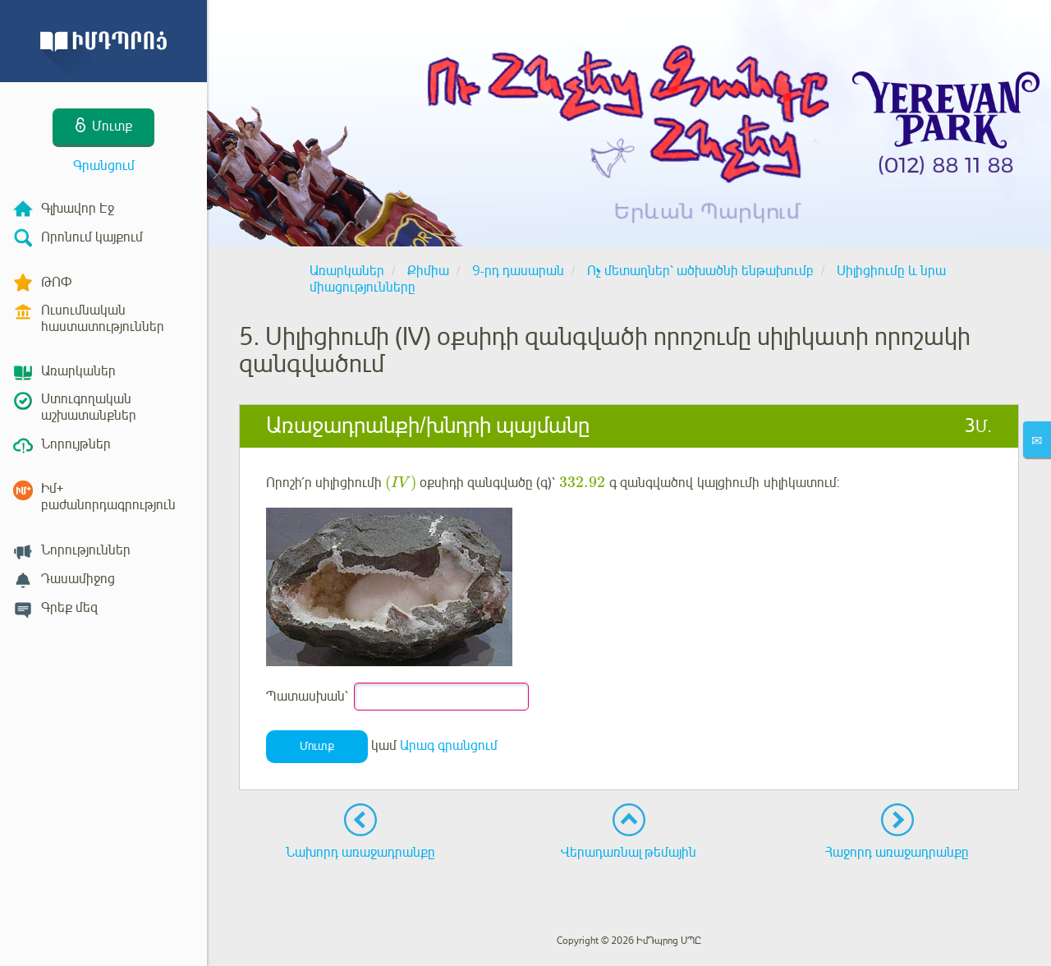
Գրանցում (104, 166)
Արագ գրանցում (449, 746)
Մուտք (317, 746)
